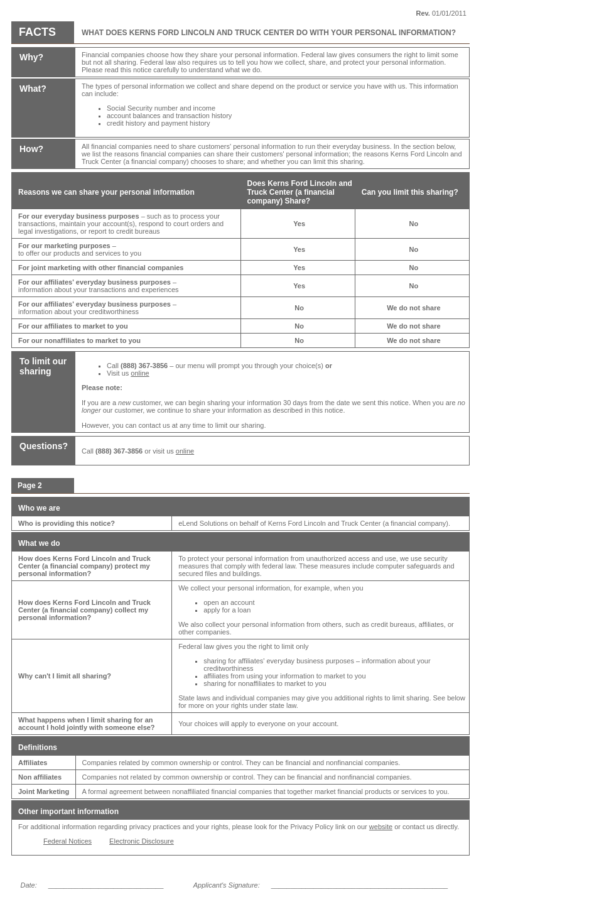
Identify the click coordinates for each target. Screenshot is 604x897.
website (380, 826)
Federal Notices (67, 841)
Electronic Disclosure (141, 841)
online (140, 373)
